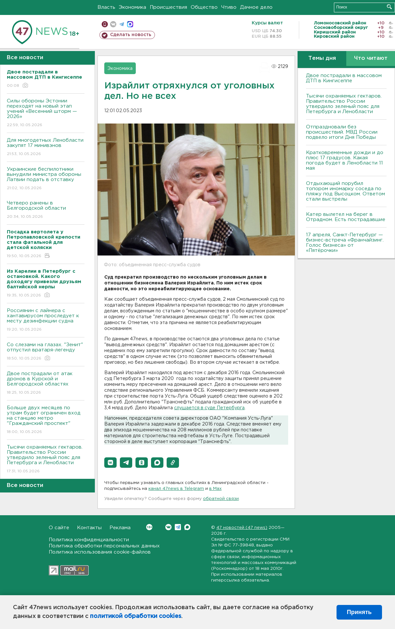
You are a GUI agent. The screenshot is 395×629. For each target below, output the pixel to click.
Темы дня (322, 58)
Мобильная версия (105, 24)
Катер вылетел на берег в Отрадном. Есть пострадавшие (345, 217)
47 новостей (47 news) (241, 528)
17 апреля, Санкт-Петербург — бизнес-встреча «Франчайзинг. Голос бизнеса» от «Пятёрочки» (345, 243)
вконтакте (113, 24)
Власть (106, 7)
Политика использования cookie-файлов (100, 552)
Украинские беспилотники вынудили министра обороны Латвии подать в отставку (45, 179)
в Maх (215, 489)
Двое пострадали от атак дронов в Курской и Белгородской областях (45, 383)
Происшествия (168, 7)
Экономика (132, 7)
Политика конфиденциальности (89, 540)
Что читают (371, 58)
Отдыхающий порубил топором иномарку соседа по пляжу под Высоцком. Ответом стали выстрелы (345, 191)
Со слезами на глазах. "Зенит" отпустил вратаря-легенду (45, 352)
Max (187, 527)
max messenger (130, 24)
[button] (110, 462)
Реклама (120, 528)
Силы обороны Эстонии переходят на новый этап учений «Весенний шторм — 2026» (45, 113)
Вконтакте (149, 527)
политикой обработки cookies (135, 616)
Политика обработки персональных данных (104, 546)
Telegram (178, 527)
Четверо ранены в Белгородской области (45, 210)
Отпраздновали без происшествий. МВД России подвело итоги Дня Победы (341, 132)
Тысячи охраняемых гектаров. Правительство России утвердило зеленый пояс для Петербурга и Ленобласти (45, 459)
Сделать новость (130, 35)
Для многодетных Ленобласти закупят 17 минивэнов (45, 147)
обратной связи (221, 499)
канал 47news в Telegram (176, 489)
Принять (359, 612)
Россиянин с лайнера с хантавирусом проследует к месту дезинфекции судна (45, 320)
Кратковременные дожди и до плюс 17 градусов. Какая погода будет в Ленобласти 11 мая (344, 160)
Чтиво (228, 7)
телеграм (122, 24)
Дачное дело (256, 7)
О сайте (59, 528)
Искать (389, 6)
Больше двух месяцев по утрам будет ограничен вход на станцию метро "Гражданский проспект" (45, 420)
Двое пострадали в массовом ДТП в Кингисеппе (344, 78)
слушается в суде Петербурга (209, 408)
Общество (204, 7)
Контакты (89, 528)
